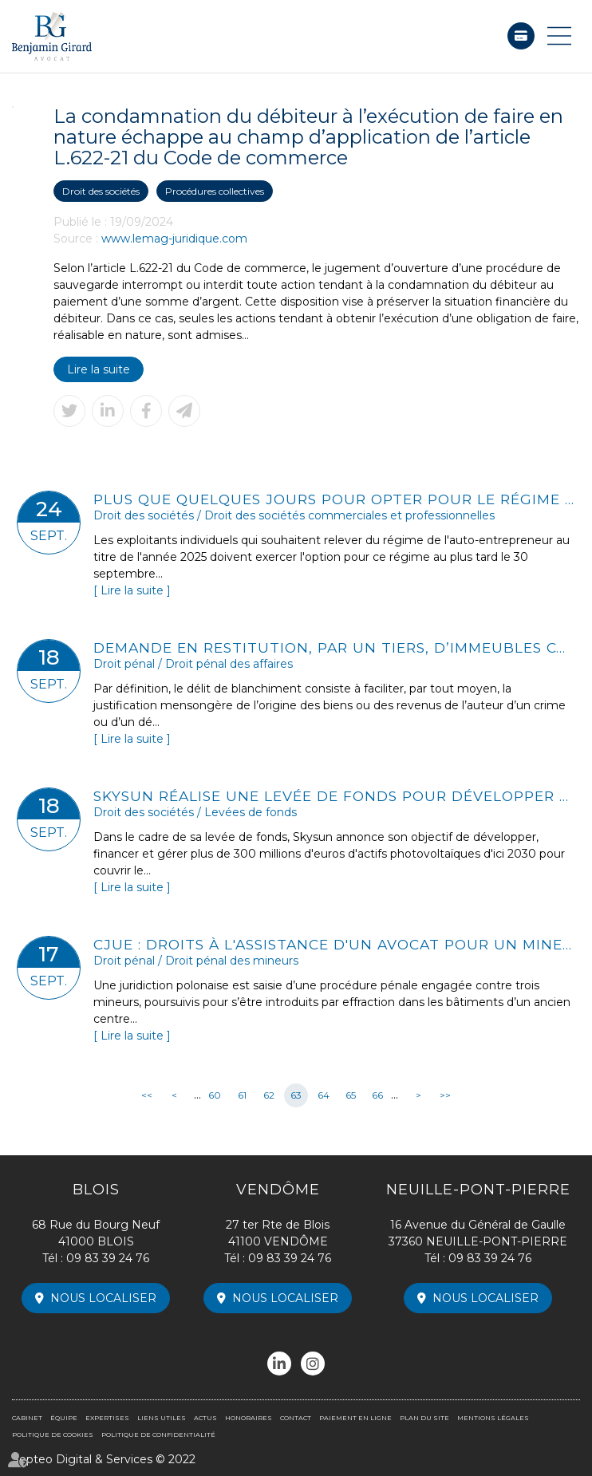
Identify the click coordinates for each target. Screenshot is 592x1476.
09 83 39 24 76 (107, 1258)
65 (350, 1095)
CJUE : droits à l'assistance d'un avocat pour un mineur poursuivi (334, 944)
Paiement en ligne (521, 35)
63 (296, 1095)
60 (214, 1095)
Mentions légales (493, 1418)
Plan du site (424, 1418)
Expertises (107, 1418)
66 (377, 1095)
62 (268, 1095)
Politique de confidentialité (158, 1435)
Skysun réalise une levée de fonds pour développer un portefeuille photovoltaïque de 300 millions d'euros (334, 795)
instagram (313, 1363)
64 (324, 1095)
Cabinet (27, 1418)
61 (242, 1095)
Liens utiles (161, 1418)
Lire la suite (98, 369)
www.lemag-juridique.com (174, 238)
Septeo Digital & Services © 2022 (103, 1459)
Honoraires (248, 1418)
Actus (205, 1418)
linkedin (279, 1363)
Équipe (63, 1418)
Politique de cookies (52, 1435)
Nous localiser (103, 1298)
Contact (295, 1418)
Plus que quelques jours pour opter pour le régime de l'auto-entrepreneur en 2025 (334, 499)
